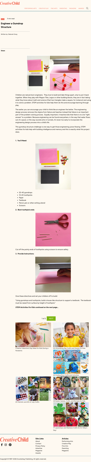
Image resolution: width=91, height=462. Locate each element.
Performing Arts (30, 8)
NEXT (51, 319)
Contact (38, 443)
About (37, 441)
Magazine (72, 8)
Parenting (63, 8)
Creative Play (44, 8)
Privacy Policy (40, 446)
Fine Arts (54, 8)
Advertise (38, 448)
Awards (81, 8)
